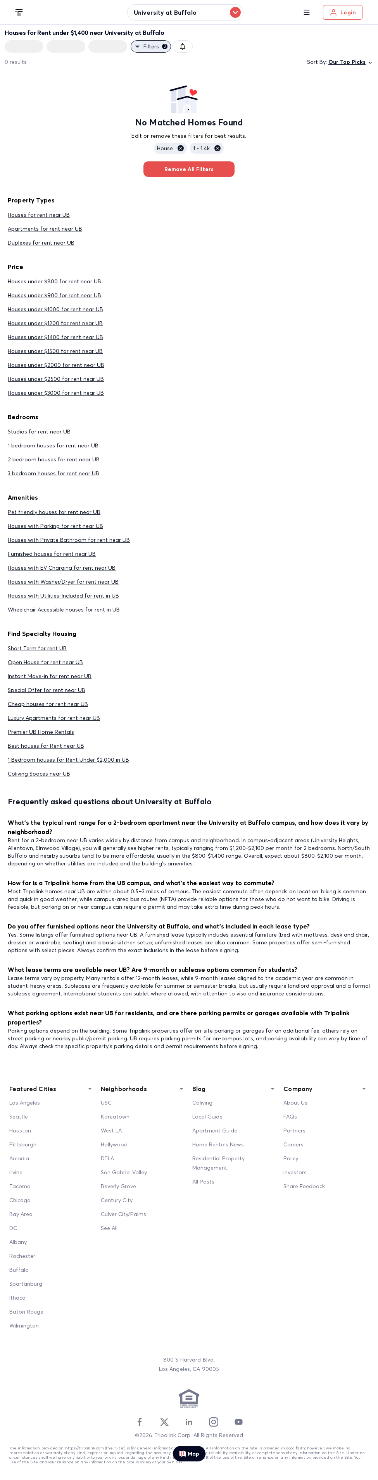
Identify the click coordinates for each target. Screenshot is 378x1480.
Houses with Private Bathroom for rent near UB (69, 539)
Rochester (22, 1255)
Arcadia (19, 1158)
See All (109, 1228)
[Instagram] (213, 1422)
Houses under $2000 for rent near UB (56, 364)
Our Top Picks (350, 62)
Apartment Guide (214, 1130)
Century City (117, 1200)
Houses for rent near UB (39, 214)
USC (106, 1102)
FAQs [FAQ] (290, 1116)
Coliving (202, 1102)
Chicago (20, 1200)
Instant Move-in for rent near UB (49, 676)
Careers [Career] (293, 1144)
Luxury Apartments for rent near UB (54, 717)
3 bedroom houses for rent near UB (53, 473)
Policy (290, 1158)
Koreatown (115, 1116)
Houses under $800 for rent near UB (54, 281)
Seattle (18, 1116)
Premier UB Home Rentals (41, 731)
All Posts (203, 1181)
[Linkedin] (188, 1422)
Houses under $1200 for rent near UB (55, 323)
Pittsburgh (22, 1144)
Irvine (15, 1172)
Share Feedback (304, 1186)
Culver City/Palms (123, 1214)
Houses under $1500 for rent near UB (55, 351)
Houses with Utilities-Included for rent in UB (63, 595)
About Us (295, 1102)
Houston (20, 1130)
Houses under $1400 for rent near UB (55, 337)
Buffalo (19, 1269)
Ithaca (17, 1297)
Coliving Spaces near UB (39, 773)
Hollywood (114, 1144)
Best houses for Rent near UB (46, 745)
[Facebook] (139, 1422)
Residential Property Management (218, 1163)
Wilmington (24, 1325)
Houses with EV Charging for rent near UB (62, 567)
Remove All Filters (189, 169)
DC (13, 1228)
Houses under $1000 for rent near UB (55, 309)
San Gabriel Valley (124, 1172)
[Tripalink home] (19, 12)
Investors (295, 1172)
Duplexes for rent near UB (41, 242)
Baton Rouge (26, 1311)
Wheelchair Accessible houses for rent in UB (64, 609)
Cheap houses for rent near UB (48, 704)
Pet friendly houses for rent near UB (54, 512)
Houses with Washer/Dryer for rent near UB (63, 581)
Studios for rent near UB (39, 431)
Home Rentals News (218, 1144)
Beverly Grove (118, 1186)
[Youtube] (238, 1422)
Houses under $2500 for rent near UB (56, 378)
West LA (111, 1130)
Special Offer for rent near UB (46, 690)
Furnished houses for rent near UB (52, 553)
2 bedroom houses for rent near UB (54, 459)
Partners (294, 1130)
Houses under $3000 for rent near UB (56, 392)
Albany (18, 1241)
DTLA (107, 1158)
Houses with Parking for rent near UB (55, 525)
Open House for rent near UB (45, 662)
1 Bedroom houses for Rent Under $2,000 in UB (68, 759)
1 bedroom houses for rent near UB (53, 445)
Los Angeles (24, 1102)
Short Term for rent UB (37, 648)
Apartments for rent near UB (45, 228)
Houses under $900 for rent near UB (54, 295)
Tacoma (20, 1186)
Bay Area (21, 1214)
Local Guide (207, 1116)
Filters (151, 46)
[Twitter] (164, 1422)
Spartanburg (25, 1283)
